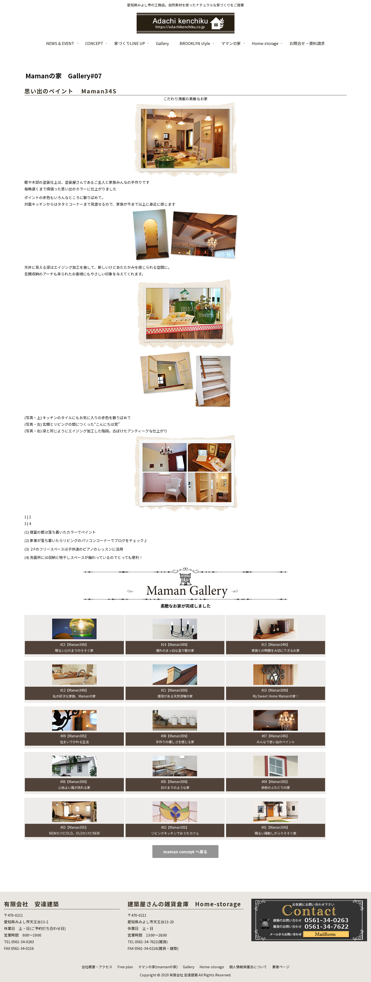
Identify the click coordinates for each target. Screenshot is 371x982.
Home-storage (212, 966)
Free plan (125, 966)
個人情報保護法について (248, 966)
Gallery (188, 966)
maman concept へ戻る (185, 851)
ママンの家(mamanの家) (158, 966)
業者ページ (280, 966)
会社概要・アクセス (97, 966)
